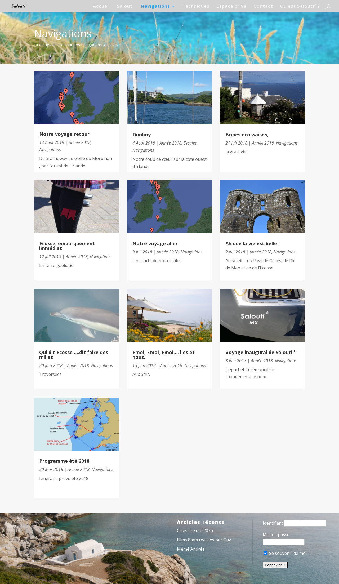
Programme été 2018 (64, 461)
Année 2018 (80, 142)
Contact (263, 6)
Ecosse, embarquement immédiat (67, 245)
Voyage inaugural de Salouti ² (260, 352)
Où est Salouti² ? (300, 6)
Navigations (155, 6)
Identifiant (273, 523)
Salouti (125, 6)
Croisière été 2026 (195, 530)
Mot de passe (276, 534)
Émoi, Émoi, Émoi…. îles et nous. (163, 354)
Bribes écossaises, (246, 134)
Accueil (101, 6)
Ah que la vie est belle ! (252, 243)
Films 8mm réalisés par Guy (204, 540)
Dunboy (141, 134)
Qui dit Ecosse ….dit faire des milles (73, 354)
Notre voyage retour (64, 134)
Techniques (195, 6)
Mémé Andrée (191, 549)
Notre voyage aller (155, 243)
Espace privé (231, 6)
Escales (190, 143)
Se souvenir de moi (285, 553)
